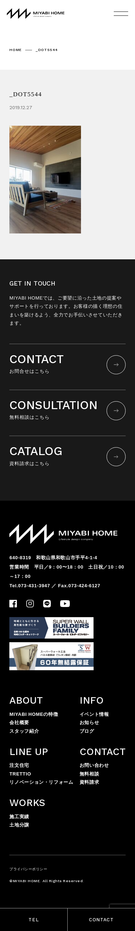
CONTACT (101, 919)
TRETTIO (20, 774)
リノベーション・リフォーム (41, 782)
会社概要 (19, 722)
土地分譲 (19, 825)
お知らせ (89, 722)
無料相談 (89, 774)
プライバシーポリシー (28, 869)
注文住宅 (19, 765)
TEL (33, 919)
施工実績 (19, 816)
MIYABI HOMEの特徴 (33, 714)
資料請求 (89, 782)
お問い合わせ (94, 765)
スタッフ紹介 (24, 731)
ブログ (87, 731)
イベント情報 (94, 714)
